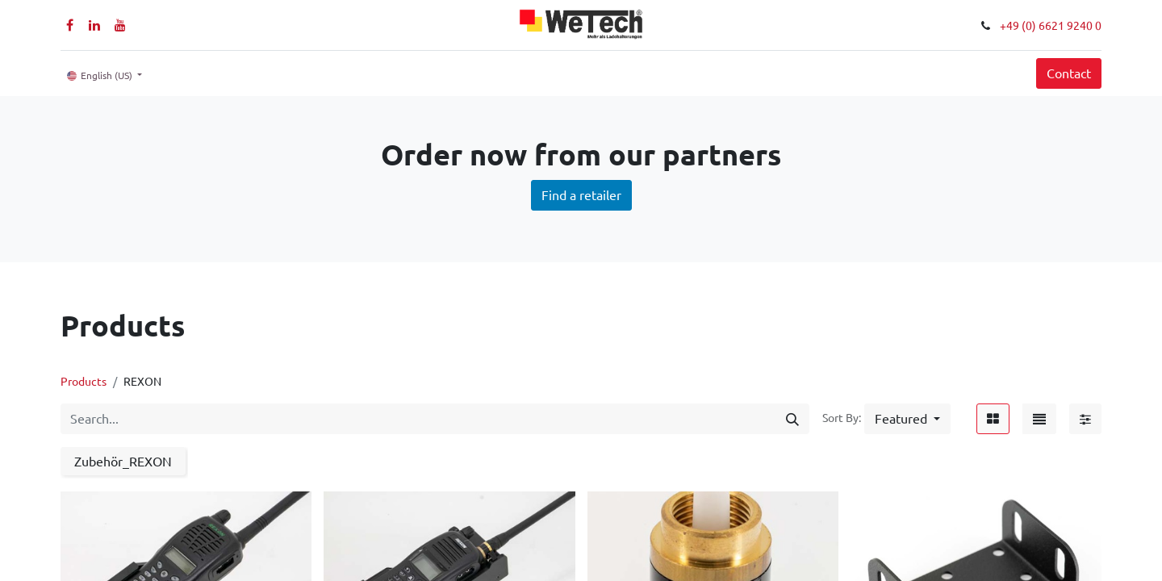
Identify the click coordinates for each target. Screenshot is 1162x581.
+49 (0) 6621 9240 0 (1050, 25)
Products (84, 381)
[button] (907, 418)
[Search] (792, 418)
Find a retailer (581, 195)
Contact (1069, 73)
